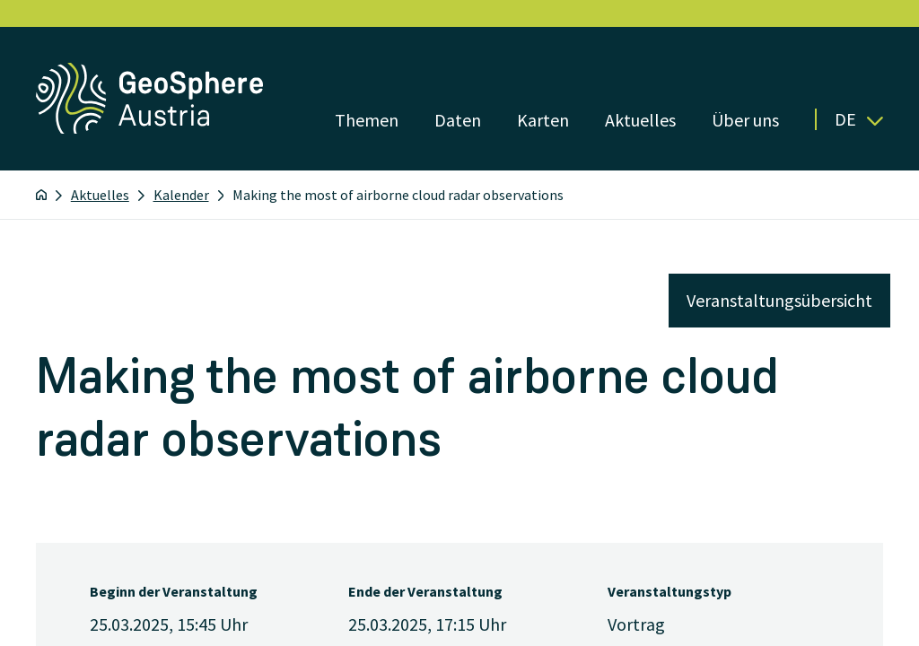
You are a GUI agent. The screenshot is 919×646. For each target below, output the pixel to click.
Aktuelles (100, 195)
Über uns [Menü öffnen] (745, 120)
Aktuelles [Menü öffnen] (640, 120)
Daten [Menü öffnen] (457, 120)
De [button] (859, 119)
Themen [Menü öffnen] (366, 120)
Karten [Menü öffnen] (543, 120)
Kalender (181, 195)
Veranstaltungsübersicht (779, 300)
